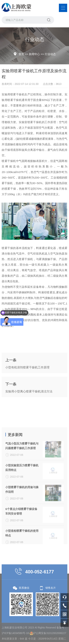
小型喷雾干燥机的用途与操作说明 (21, 525)
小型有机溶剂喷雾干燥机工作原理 (27, 379)
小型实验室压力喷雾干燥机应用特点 (21, 503)
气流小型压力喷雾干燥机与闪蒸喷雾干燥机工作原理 (21, 482)
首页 (21, 54)
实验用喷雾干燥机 (13, 94)
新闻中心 (34, 54)
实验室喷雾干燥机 (30, 122)
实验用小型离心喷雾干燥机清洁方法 (28, 403)
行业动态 (50, 54)
